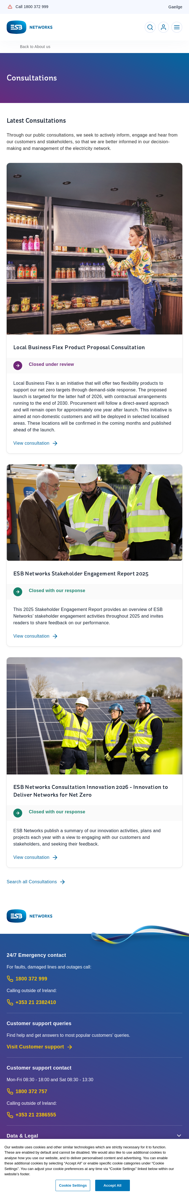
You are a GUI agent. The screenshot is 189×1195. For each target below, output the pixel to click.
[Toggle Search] (150, 27)
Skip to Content (4, 4)
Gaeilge (175, 7)
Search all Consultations (36, 882)
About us (35, 46)
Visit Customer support (40, 1047)
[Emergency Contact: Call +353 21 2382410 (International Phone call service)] (94, 1002)
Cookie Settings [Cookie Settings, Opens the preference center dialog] (73, 1188)
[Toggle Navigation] (176, 27)
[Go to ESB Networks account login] (163, 27)
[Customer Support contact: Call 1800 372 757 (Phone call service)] (94, 1091)
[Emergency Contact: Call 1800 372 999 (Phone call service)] (94, 979)
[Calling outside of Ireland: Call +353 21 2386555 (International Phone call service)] (94, 1115)
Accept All (112, 1188)
